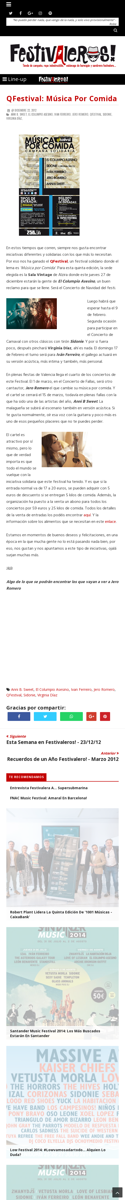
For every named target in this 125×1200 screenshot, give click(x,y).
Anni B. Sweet (22, 689)
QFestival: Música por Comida (61, 98)
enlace (110, 522)
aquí (87, 515)
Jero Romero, (80, 114)
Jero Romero (104, 689)
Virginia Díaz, (14, 118)
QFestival (13, 695)
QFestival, (96, 114)
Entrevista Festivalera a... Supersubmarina (49, 787)
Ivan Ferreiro (81, 689)
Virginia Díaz (47, 695)
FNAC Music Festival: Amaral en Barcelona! (48, 798)
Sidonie (29, 695)
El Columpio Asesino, (41, 114)
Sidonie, (107, 114)
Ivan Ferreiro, (62, 114)
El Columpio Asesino (52, 689)
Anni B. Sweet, (19, 114)
